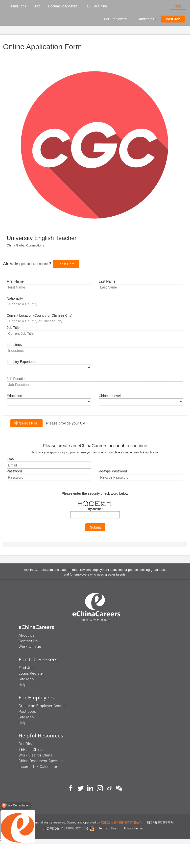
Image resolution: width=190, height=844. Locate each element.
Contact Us (28, 641)
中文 (178, 6)
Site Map (26, 679)
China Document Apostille (41, 761)
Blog (37, 6)
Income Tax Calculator (38, 766)
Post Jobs (27, 711)
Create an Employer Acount (42, 706)
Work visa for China (35, 755)
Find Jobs (18, 6)
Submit (95, 527)
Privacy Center (133, 828)
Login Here (66, 264)
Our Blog (26, 744)
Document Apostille (63, 6)
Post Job (173, 19)
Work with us (30, 646)
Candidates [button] (147, 19)
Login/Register (31, 673)
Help (22, 685)
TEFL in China (96, 6)
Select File (28, 423)
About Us (26, 635)
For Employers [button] (116, 19)
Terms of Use (108, 828)
